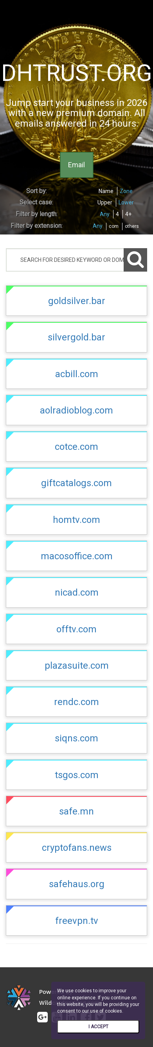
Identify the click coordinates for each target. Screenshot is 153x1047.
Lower (126, 202)
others (132, 226)
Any (105, 214)
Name (106, 191)
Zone (126, 191)
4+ (128, 214)
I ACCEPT (98, 1026)
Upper (104, 202)
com (114, 226)
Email (76, 165)
